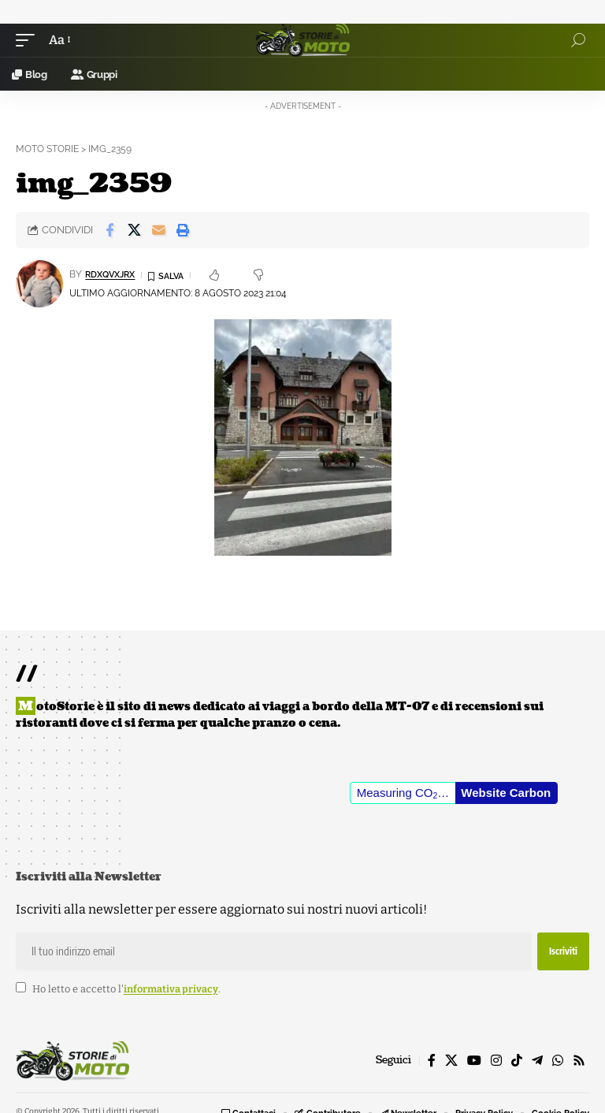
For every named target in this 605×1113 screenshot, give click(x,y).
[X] (451, 1060)
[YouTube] (474, 1060)
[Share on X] (134, 230)
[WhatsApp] (557, 1060)
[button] (29, 39)
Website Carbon (506, 792)
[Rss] (579, 1060)
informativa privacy (171, 989)
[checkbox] (21, 987)
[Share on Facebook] (109, 230)
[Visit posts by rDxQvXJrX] (39, 283)
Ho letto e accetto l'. (126, 989)
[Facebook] (432, 1060)
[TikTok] (516, 1060)
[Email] (158, 230)
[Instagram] (496, 1060)
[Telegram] (537, 1060)
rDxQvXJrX (113, 274)
